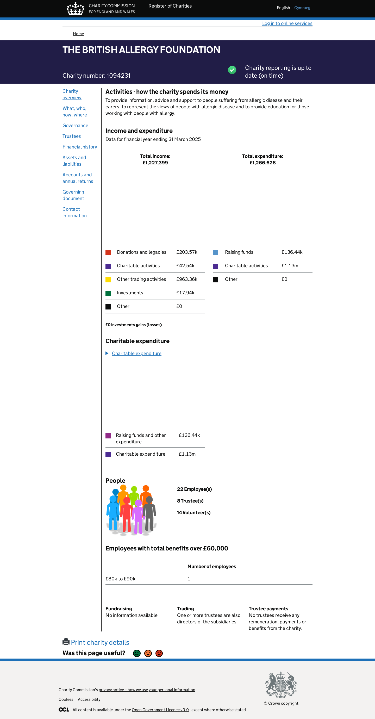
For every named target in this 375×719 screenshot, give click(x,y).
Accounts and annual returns (78, 178)
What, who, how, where (75, 111)
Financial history (80, 147)
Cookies (66, 699)
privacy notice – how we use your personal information (147, 689)
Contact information (75, 212)
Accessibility (89, 699)
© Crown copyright (281, 703)
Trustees (72, 136)
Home (78, 33)
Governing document (73, 195)
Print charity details (96, 642)
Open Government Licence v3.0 (160, 709)
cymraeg (302, 7)
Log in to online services (287, 23)
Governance (75, 125)
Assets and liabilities (74, 160)
